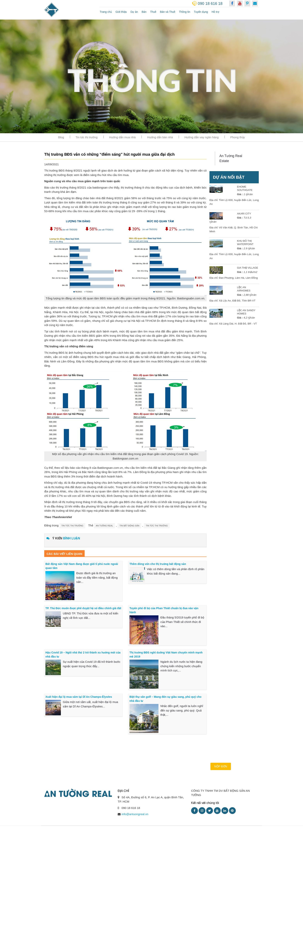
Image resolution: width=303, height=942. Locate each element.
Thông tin (184, 11)
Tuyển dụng (201, 11)
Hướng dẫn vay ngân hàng (202, 137)
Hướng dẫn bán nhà (160, 137)
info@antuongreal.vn (135, 814)
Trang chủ (106, 11)
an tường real (104, 525)
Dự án (134, 11)
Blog (61, 137)
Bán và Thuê (167, 11)
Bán (144, 11)
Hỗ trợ (215, 11)
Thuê (153, 11)
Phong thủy (237, 137)
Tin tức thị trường (87, 137)
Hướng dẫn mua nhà (122, 137)
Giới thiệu (121, 11)
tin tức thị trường (157, 525)
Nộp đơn (220, 766)
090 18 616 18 (210, 3)
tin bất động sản (129, 525)
